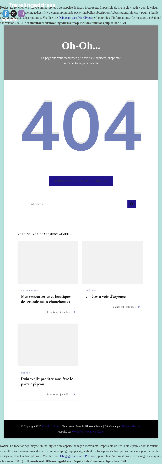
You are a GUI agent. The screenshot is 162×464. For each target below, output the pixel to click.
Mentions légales (95, 431)
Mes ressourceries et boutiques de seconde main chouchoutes (46, 299)
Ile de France (29, 291)
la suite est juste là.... (61, 312)
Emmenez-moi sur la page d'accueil (81, 181)
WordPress (78, 431)
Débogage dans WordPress (75, 17)
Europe (25, 373)
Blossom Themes (130, 426)
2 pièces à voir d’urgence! (106, 296)
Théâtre (91, 291)
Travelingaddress (31, 5)
